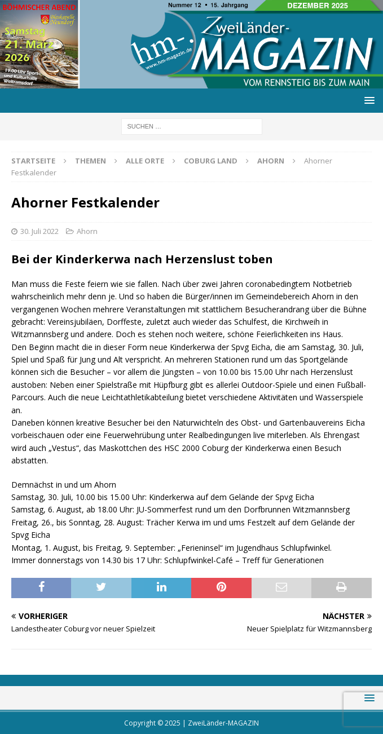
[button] (367, 100)
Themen (90, 161)
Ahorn (87, 231)
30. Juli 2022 (39, 231)
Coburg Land (210, 161)
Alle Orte (145, 161)
